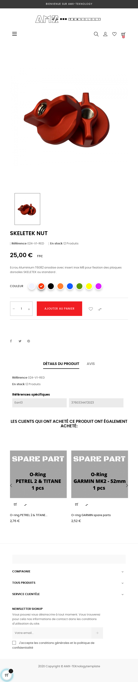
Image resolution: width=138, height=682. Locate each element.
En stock (56, 243)
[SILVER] (31, 286)
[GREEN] (79, 286)
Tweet (22, 341)
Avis (91, 364)
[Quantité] (21, 308)
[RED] (41, 286)
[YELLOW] (89, 286)
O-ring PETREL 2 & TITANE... (28, 515)
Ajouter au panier (59, 308)
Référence (19, 243)
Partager (13, 341)
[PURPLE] (98, 286)
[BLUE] (70, 286)
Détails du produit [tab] (61, 364)
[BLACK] (50, 286)
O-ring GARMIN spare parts (91, 515)
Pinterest (30, 341)
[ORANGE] (60, 286)
